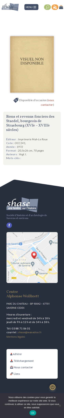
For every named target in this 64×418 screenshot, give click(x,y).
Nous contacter (23, 367)
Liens (17, 373)
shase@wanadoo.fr (30, 332)
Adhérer (17, 354)
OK (32, 413)
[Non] (59, 405)
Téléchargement (24, 360)
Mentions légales (15, 336)
